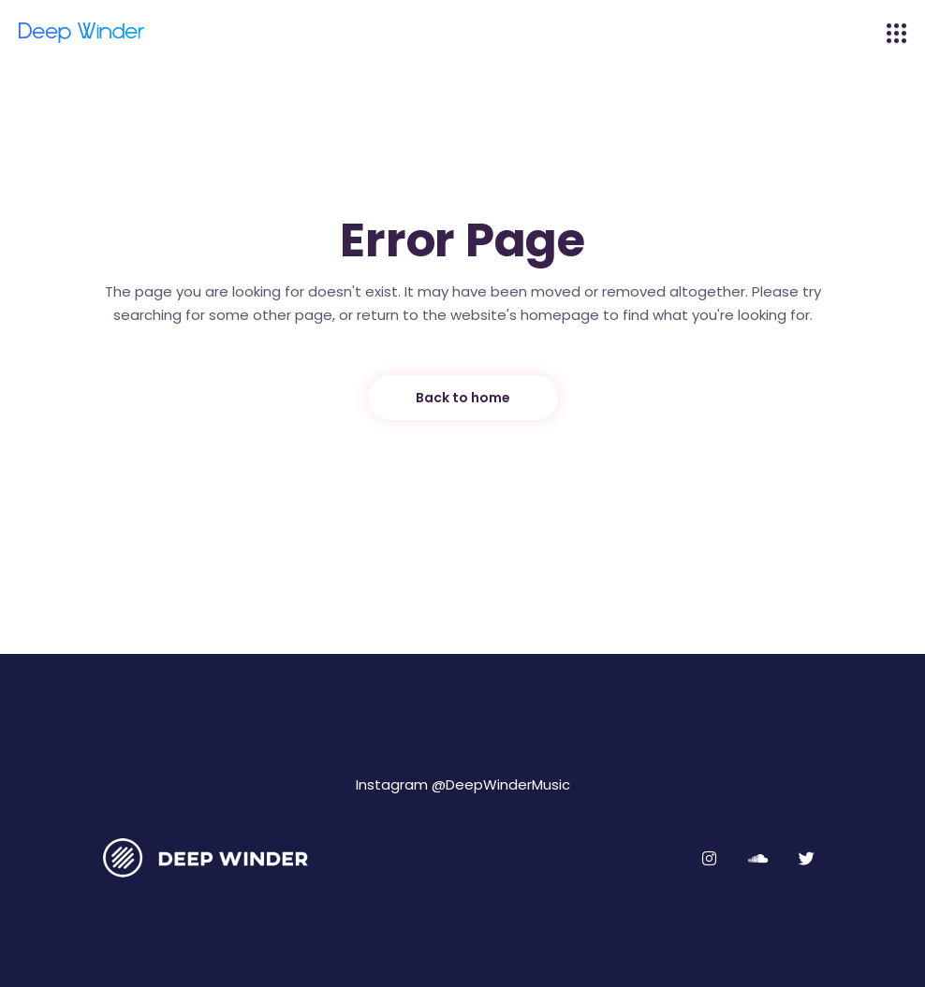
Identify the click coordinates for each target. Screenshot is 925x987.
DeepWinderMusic (508, 784)
